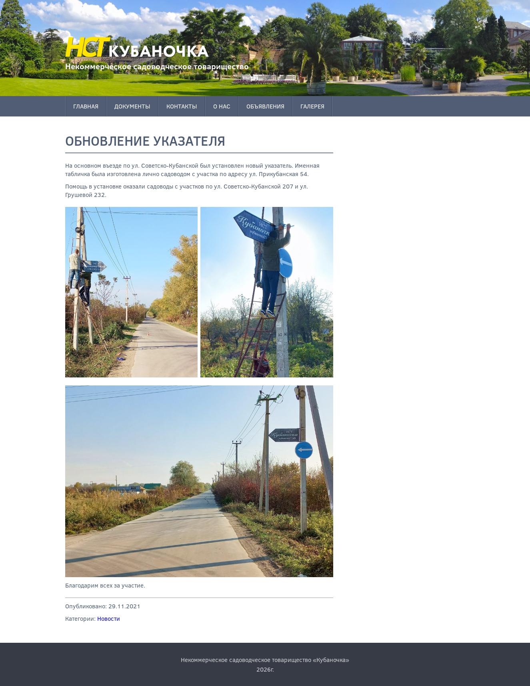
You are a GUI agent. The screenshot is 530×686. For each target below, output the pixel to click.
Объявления (265, 106)
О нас (221, 106)
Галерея (312, 106)
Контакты (181, 106)
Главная (85, 106)
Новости (108, 618)
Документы (132, 106)
